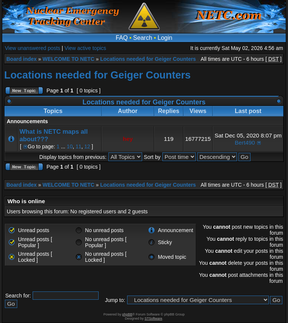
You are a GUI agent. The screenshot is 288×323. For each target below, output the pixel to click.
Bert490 (245, 142)
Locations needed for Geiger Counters (148, 59)
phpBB (127, 314)
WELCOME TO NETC (68, 59)
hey (128, 139)
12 (87, 146)
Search (142, 38)
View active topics (85, 48)
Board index (21, 59)
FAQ (122, 38)
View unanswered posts (32, 48)
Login (165, 38)
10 (70, 146)
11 (78, 146)
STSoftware (153, 318)
